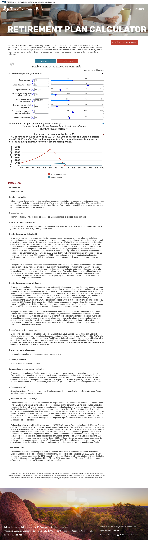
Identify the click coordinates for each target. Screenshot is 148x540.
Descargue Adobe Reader (82, 531)
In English (8, 527)
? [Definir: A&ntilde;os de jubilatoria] (32, 118)
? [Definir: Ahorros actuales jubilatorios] (32, 100)
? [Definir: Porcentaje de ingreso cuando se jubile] (32, 112)
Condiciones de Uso (59, 527)
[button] (57, 73)
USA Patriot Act (41, 527)
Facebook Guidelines (13, 535)
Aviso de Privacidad (23, 527)
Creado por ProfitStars (108, 535)
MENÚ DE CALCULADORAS (124, 42)
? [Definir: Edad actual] (32, 80)
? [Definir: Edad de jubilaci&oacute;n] (32, 85)
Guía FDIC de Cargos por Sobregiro (53, 531)
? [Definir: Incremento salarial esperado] (32, 106)
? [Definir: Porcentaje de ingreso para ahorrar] (32, 94)
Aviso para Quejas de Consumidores (19, 531)
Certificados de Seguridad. (129, 535)
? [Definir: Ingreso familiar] (32, 90)
